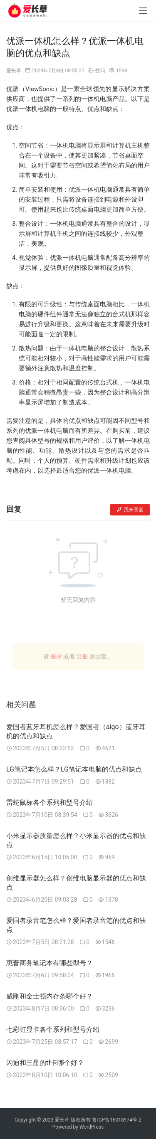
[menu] (143, 10)
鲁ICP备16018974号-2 (116, 1120)
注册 (82, 656)
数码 (100, 71)
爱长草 (13, 71)
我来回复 (130, 510)
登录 (56, 656)
